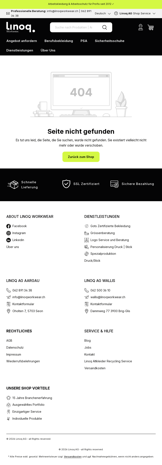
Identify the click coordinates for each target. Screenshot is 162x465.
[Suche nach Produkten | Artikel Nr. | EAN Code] (73, 27)
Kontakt (89, 354)
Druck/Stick (92, 260)
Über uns (12, 247)
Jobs (87, 347)
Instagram (19, 233)
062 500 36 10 (100, 290)
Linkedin (18, 240)
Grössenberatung (102, 233)
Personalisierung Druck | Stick (111, 247)
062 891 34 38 (22, 290)
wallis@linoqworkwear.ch (107, 297)
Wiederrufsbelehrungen (23, 361)
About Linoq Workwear (29, 216)
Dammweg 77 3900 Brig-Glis (110, 311)
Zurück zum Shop (81, 157)
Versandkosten (94, 368)
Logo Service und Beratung (109, 240)
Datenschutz (15, 347)
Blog (87, 340)
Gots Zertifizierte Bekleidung (110, 226)
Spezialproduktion (103, 253)
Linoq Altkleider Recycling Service (108, 361)
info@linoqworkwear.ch (28, 297)
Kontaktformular (23, 304)
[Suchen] (104, 27)
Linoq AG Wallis (99, 281)
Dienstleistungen (101, 216)
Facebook (19, 226)
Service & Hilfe (98, 331)
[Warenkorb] (151, 27)
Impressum (13, 354)
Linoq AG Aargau (22, 281)
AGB (9, 340)
